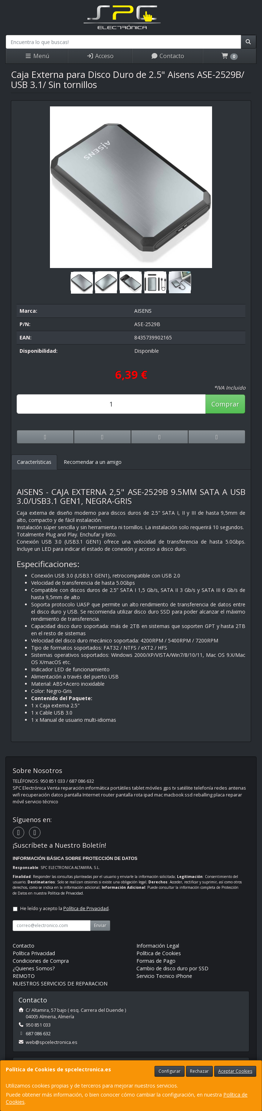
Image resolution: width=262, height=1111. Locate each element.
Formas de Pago (156, 960)
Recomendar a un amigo (93, 461)
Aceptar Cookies (235, 1071)
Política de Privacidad (65, 893)
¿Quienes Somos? (34, 968)
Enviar (100, 925)
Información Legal (157, 945)
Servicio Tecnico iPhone (164, 975)
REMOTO (24, 975)
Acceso (100, 56)
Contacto (167, 56)
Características (34, 461)
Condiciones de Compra (41, 960)
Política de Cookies (158, 953)
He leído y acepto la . (65, 908)
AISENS (143, 310)
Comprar (225, 404)
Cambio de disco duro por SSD (172, 968)
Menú (37, 56)
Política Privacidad (34, 953)
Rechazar (199, 1071)
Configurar (170, 1071)
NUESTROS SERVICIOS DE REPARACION (60, 983)
